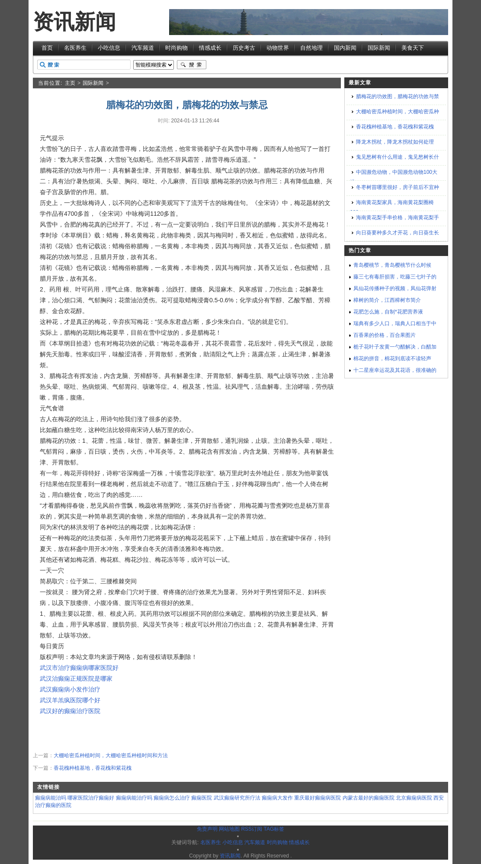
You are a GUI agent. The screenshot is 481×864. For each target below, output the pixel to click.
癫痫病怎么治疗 (172, 798)
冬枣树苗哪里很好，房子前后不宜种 (397, 187)
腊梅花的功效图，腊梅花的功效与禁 (397, 96)
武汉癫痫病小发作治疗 (70, 689)
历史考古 (244, 48)
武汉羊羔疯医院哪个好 (70, 700)
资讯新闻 (74, 21)
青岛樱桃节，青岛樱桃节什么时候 (392, 265)
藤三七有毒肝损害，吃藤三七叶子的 (394, 277)
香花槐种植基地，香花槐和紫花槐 (92, 768)
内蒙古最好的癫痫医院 (368, 798)
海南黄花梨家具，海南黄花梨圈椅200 (392, 207)
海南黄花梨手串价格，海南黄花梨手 (397, 217)
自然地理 (311, 48)
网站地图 (229, 829)
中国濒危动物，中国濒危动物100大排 (393, 177)
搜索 (191, 65)
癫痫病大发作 (277, 798)
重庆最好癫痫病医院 (317, 798)
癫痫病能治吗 (50, 798)
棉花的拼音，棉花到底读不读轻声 (392, 358)
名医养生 (75, 48)
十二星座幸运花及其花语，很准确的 (394, 370)
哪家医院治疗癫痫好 (90, 798)
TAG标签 (273, 829)
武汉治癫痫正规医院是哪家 (76, 678)
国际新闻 (379, 48)
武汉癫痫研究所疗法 (237, 798)
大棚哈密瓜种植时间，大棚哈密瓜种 (397, 112)
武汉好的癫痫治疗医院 (70, 710)
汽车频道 (142, 48)
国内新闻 (345, 48)
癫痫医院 (201, 798)
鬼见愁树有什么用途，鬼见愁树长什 (397, 157)
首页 (47, 48)
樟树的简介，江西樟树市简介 (387, 300)
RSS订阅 (251, 829)
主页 (70, 83)
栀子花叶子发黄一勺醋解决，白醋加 (394, 347)
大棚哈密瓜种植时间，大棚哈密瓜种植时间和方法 (111, 755)
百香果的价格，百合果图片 (384, 335)
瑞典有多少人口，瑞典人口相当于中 (394, 323)
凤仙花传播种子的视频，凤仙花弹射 (394, 288)
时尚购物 (176, 48)
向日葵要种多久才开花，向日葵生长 (397, 233)
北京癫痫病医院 (414, 798)
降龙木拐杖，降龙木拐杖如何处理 (395, 142)
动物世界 (277, 48)
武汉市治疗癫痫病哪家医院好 (79, 667)
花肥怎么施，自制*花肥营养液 (388, 312)
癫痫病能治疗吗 (134, 798)
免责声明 (207, 829)
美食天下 (412, 48)
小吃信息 (109, 48)
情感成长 (210, 48)
